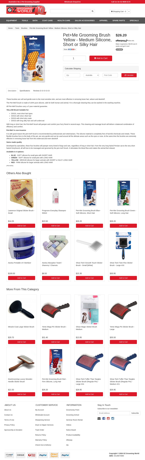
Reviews (41, 91)
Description (12, 91)
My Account (39, 410)
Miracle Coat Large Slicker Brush (21, 327)
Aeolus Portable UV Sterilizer (19, 263)
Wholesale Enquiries (72, 2)
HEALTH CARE (64, 20)
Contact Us (8, 415)
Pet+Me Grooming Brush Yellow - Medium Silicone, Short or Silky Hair (55, 28)
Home (10, 28)
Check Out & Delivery (43, 445)
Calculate (129, 75)
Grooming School (72, 415)
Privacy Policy (9, 425)
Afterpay (69, 440)
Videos (68, 425)
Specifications (25, 91)
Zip (67, 445)
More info (125, 41)
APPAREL (103, 20)
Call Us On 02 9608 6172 (120, 2)
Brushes (24, 28)
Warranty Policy (41, 440)
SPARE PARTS (118, 20)
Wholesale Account (42, 415)
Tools (17, 28)
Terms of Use (9, 420)
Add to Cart (100, 58)
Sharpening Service (42, 420)
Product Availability (73, 435)
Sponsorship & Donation (13, 430)
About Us (7, 410)
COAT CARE (47, 20)
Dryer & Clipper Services (44, 425)
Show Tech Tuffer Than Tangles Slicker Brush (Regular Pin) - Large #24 (88, 381)
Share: (70, 49)
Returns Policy (40, 435)
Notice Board (71, 430)
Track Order (39, 430)
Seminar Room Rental (74, 420)
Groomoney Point (72, 410)
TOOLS (25, 20)
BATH (35, 20)
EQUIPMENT (11, 20)
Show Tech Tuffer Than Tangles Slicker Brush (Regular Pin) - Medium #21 (122, 381)
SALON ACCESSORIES (85, 20)
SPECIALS (134, 20)
